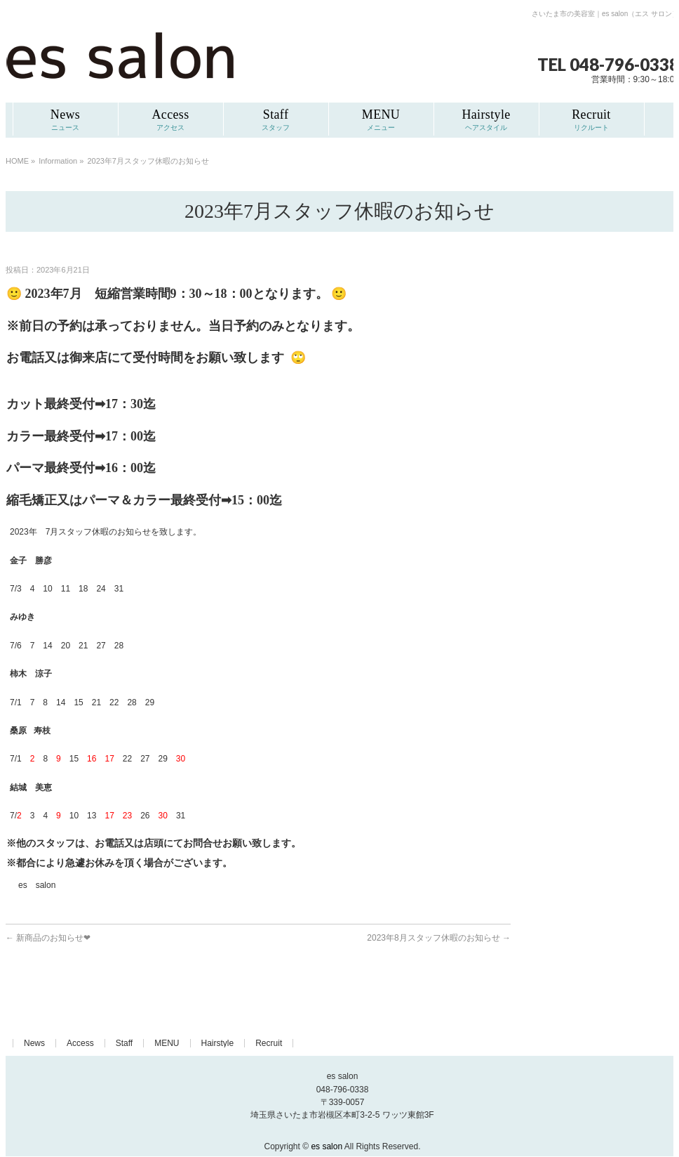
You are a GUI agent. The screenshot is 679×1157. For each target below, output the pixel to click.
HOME (17, 161)
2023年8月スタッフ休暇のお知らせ (439, 938)
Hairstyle (217, 1043)
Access (80, 1043)
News (34, 1043)
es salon (326, 1146)
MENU (166, 1043)
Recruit (268, 1043)
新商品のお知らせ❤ (48, 938)
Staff (124, 1043)
